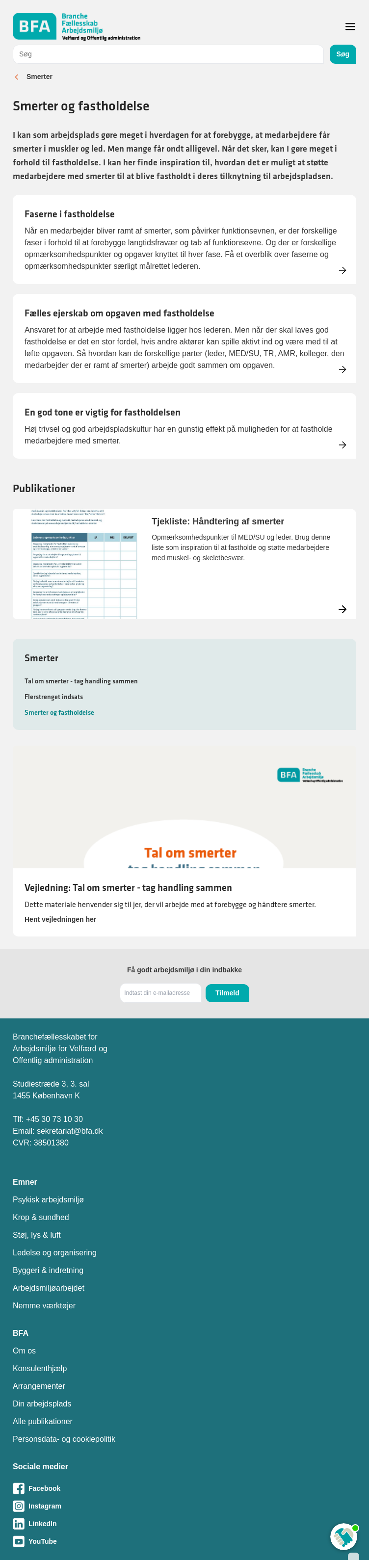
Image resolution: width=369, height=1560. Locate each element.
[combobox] (168, 54)
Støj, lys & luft (37, 1235)
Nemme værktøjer (44, 1305)
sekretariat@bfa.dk (70, 1131)
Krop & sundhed (41, 1217)
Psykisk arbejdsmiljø (48, 1200)
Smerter (39, 76)
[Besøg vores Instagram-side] (184, 1506)
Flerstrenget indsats (54, 696)
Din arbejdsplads (42, 1404)
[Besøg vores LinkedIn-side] (184, 1524)
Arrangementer (39, 1386)
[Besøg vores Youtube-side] (184, 1541)
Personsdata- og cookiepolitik (64, 1439)
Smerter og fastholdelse (59, 712)
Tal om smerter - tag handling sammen (81, 680)
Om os (24, 1351)
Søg (343, 54)
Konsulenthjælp (40, 1368)
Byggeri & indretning (48, 1270)
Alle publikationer (43, 1421)
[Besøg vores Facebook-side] (184, 1488)
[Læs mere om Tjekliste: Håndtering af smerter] (184, 564)
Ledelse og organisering (55, 1252)
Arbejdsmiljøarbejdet (48, 1288)
